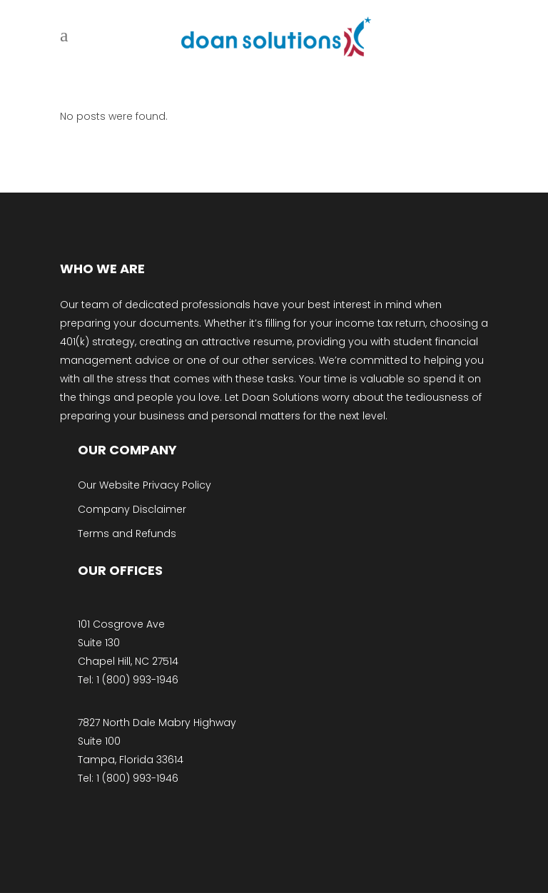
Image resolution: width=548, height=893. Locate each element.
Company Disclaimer (132, 509)
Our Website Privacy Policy (144, 485)
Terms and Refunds (127, 533)
